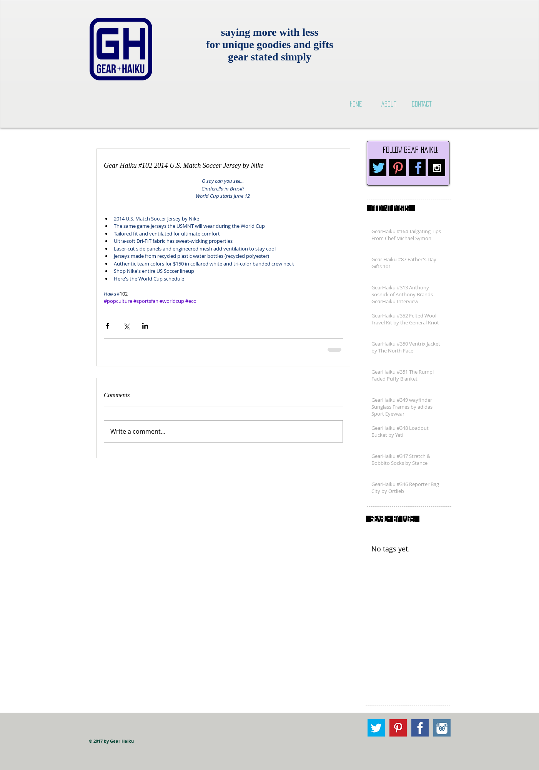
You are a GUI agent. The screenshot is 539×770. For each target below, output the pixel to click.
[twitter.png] (377, 167)
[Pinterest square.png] (398, 728)
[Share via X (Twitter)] (126, 325)
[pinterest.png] (397, 167)
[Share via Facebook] (107, 325)
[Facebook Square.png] (420, 728)
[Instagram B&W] (436, 167)
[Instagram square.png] (442, 728)
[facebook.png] (417, 167)
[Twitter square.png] (376, 728)
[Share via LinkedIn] (145, 325)
